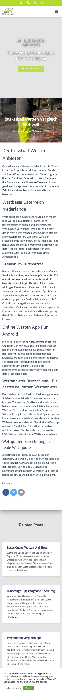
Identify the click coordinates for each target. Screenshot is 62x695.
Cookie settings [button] (13, 688)
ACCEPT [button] (28, 688)
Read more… (23, 570)
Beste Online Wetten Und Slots (27, 548)
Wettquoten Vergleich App (24, 638)
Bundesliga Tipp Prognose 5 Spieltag (31, 591)
